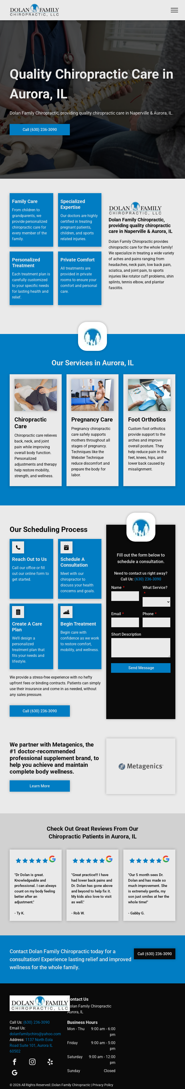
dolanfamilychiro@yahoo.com (35, 1034)
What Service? (155, 587)
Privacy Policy (102, 1085)
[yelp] (50, 1062)
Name (116, 587)
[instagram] (32, 1062)
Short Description (126, 634)
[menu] (174, 10)
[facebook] (14, 1062)
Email (116, 614)
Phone (148, 614)
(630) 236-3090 (147, 579)
